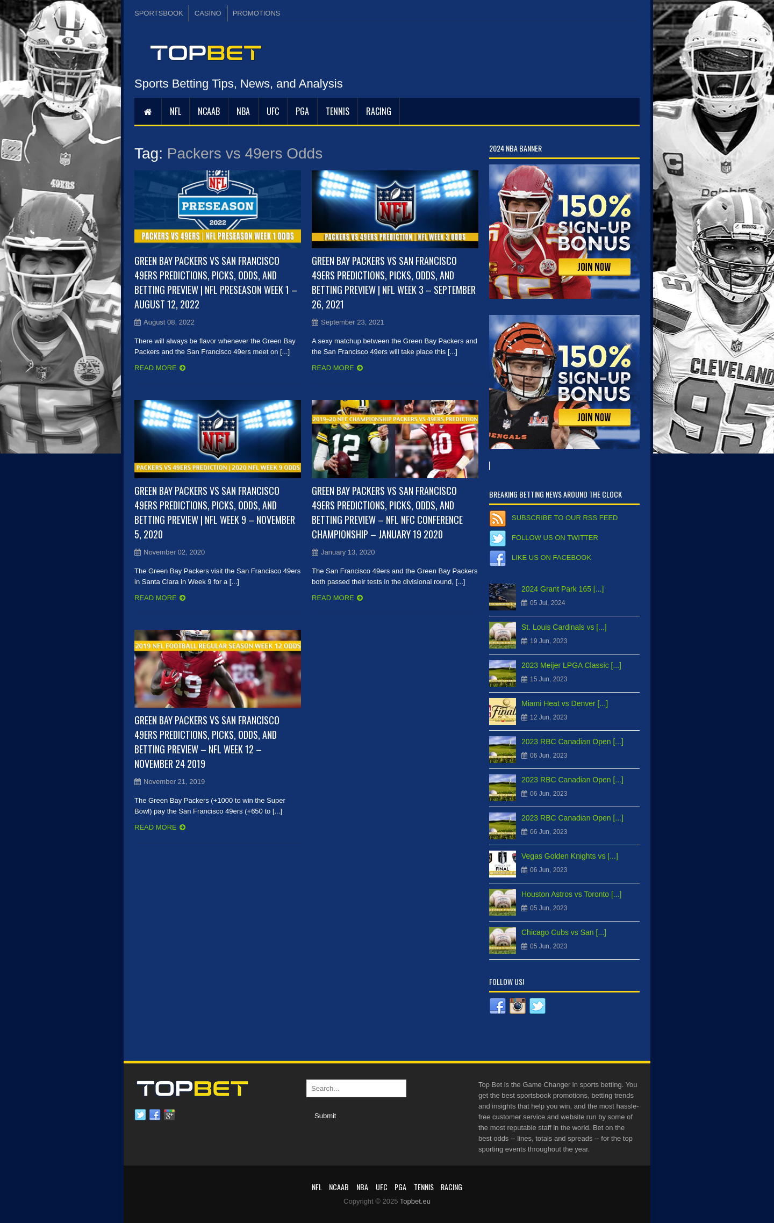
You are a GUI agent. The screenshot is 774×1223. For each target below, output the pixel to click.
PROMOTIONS (257, 13)
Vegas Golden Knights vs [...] (569, 856)
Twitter (140, 1115)
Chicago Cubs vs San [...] (563, 932)
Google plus (169, 1115)
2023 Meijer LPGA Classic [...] (571, 665)
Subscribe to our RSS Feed (565, 518)
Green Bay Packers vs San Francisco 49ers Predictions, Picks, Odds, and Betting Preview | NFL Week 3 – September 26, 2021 (394, 282)
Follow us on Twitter (555, 538)
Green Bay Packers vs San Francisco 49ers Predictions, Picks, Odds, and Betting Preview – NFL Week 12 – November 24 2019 (207, 742)
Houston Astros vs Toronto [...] (571, 894)
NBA (243, 111)
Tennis (337, 111)
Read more (155, 368)
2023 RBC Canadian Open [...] (572, 741)
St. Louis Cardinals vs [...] (564, 627)
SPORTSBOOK (158, 13)
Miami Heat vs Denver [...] (564, 703)
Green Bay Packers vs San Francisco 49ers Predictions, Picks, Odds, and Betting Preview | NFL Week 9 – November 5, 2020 (214, 512)
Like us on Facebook (551, 557)
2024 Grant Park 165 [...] (562, 589)
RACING (378, 111)
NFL (175, 111)
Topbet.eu (415, 1201)
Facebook (155, 1115)
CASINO (208, 13)
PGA (302, 111)
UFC (273, 111)
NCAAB (209, 111)
